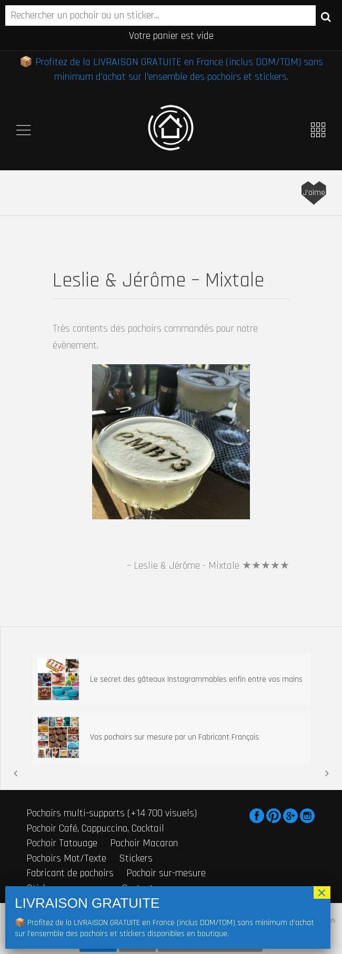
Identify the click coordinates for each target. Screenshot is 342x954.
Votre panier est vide (171, 36)
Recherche (326, 16)
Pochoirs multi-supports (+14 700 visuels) (111, 813)
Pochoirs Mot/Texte (66, 858)
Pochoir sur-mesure (166, 873)
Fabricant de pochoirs (70, 873)
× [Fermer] (321, 892)
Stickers (136, 858)
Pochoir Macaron (144, 843)
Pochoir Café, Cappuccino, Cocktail (95, 828)
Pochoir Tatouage (61, 843)
